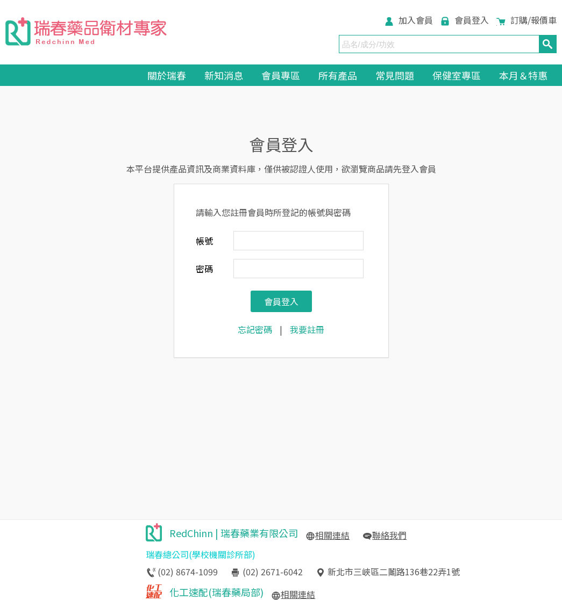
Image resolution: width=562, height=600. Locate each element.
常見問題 (394, 75)
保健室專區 (456, 75)
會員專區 (280, 75)
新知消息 (223, 75)
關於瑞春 (166, 75)
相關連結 (332, 535)
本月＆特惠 (523, 75)
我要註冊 (307, 329)
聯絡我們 (389, 535)
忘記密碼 (255, 329)
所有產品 (337, 75)
